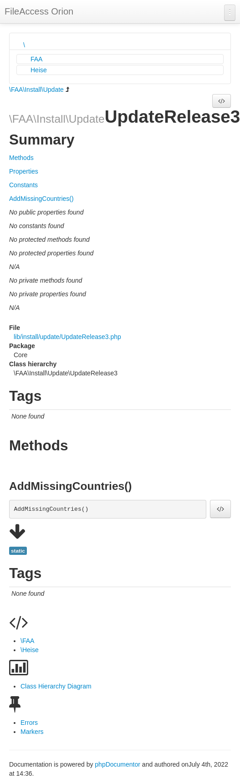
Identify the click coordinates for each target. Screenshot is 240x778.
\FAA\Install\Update (36, 89)
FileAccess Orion (39, 11)
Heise (39, 70)
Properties (23, 171)
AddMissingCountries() (41, 198)
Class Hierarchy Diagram (56, 686)
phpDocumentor (118, 764)
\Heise (29, 649)
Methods (21, 157)
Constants (23, 185)
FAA (36, 59)
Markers (32, 731)
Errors (29, 722)
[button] (221, 101)
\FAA (27, 640)
